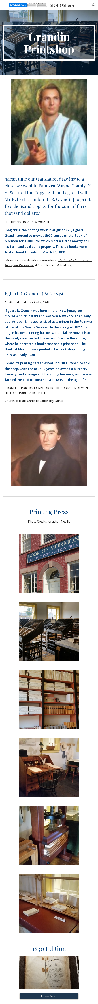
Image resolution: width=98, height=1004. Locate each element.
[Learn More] (49, 996)
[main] (49, 43)
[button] (4, 5)
